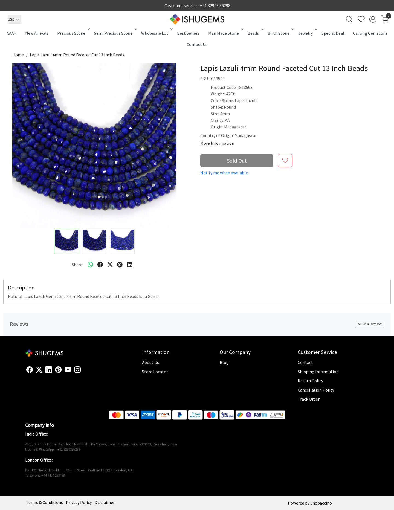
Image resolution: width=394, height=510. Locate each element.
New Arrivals (36, 33)
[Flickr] (84, 372)
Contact (305, 362)
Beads (255, 33)
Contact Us (197, 44)
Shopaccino (321, 503)
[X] (39, 370)
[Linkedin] (48, 370)
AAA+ (11, 33)
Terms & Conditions (44, 502)
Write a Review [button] (369, 323)
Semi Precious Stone (115, 33)
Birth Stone (280, 33)
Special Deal (332, 33)
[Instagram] (77, 370)
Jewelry (307, 33)
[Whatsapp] (90, 264)
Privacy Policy (79, 502)
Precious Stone (73, 33)
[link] (349, 19)
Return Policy (310, 380)
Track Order (309, 399)
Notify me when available (224, 172)
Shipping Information (318, 371)
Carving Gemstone (370, 33)
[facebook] (100, 264)
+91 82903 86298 (215, 5)
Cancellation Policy (316, 390)
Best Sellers (188, 33)
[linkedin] (130, 264)
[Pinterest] (58, 370)
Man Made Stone (225, 33)
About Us (150, 362)
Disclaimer (105, 502)
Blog (224, 362)
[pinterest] (120, 264)
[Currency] (14, 19)
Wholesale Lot (156, 33)
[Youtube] (67, 370)
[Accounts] (373, 19)
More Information (217, 143)
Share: (77, 264)
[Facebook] (29, 370)
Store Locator (155, 371)
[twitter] (110, 264)
